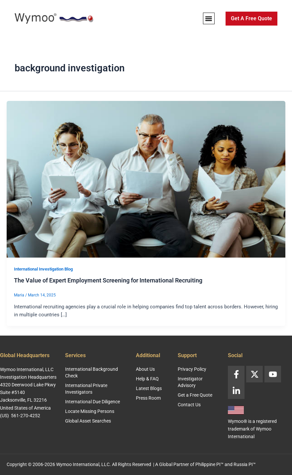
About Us (145, 369)
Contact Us (189, 404)
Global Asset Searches (88, 421)
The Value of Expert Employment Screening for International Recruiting (108, 280)
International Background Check (91, 372)
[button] (209, 18)
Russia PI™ (245, 464)
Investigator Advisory (190, 382)
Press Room (148, 398)
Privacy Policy (192, 369)
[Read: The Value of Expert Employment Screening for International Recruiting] (146, 179)
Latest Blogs (149, 388)
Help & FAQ (147, 378)
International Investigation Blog (43, 269)
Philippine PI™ (209, 464)
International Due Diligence (92, 401)
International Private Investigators (86, 389)
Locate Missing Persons (89, 411)
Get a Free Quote (195, 395)
